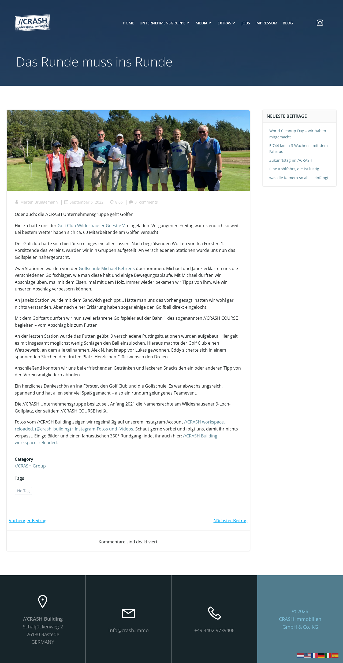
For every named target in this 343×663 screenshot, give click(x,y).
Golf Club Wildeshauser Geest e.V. (92, 226)
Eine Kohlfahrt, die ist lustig (294, 168)
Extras (227, 22)
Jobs (245, 22)
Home (128, 22)
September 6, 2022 (83, 202)
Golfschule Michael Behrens (107, 268)
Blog (288, 22)
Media (204, 22)
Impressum (266, 22)
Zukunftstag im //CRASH (290, 160)
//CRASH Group (30, 466)
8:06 (116, 202)
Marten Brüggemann (36, 202)
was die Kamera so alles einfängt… (300, 177)
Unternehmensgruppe (165, 22)
